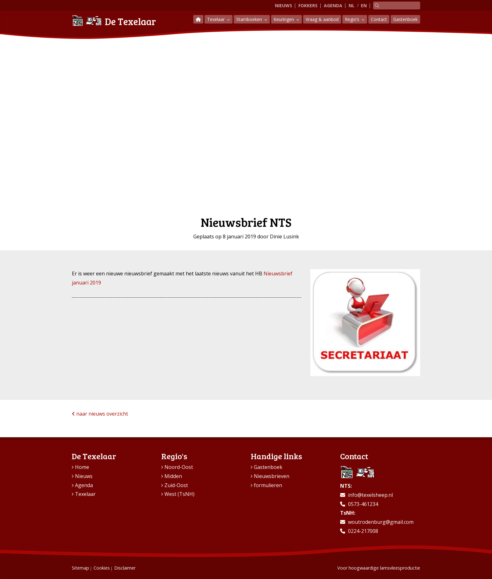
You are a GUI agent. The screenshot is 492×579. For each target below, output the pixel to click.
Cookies (102, 568)
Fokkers (308, 5)
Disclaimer (125, 568)
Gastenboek (405, 19)
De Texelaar (114, 20)
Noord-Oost (178, 467)
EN (364, 5)
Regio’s (353, 19)
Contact (379, 19)
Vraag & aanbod (322, 19)
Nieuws (283, 5)
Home (82, 467)
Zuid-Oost (176, 485)
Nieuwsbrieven (271, 476)
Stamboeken (249, 19)
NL (352, 5)
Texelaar (216, 19)
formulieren (268, 485)
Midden (173, 476)
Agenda (333, 5)
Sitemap (80, 568)
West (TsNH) (179, 494)
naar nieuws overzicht (100, 413)
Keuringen (284, 19)
